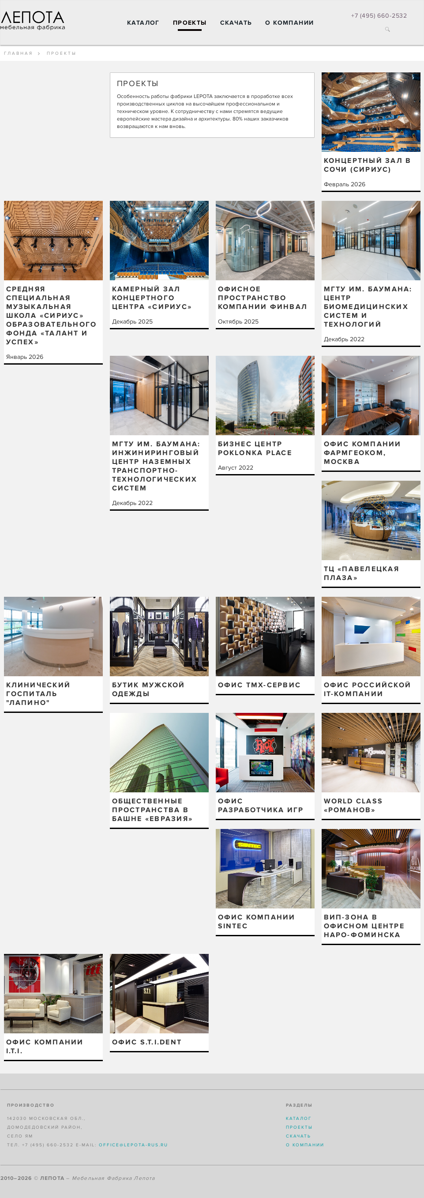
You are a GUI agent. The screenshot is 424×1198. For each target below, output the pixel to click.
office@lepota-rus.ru (133, 1145)
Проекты (190, 22)
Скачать (236, 22)
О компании (289, 22)
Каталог (143, 22)
